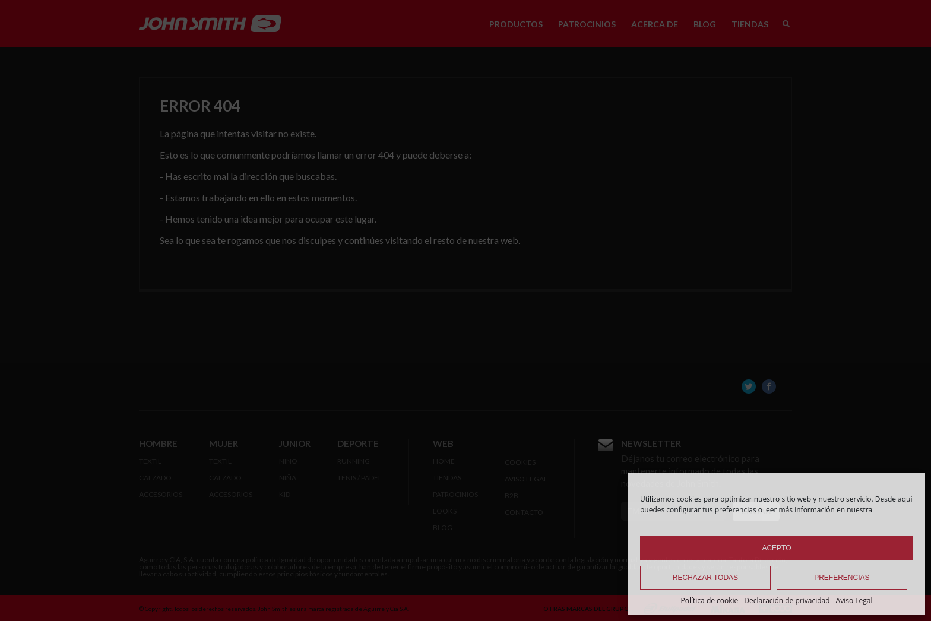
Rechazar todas (705, 578)
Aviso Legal (854, 600)
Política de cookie (710, 600)
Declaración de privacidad (786, 600)
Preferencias (841, 578)
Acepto (776, 548)
